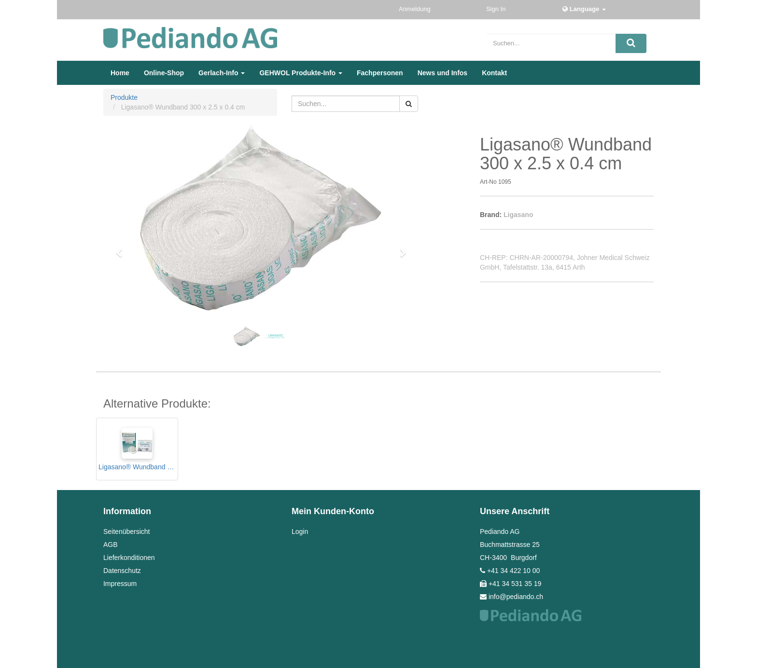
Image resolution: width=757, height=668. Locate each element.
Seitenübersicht (126, 531)
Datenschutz (122, 570)
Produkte (124, 97)
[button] (122, 248)
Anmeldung (415, 9)
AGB (110, 544)
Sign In (496, 9)
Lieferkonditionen (129, 557)
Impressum (120, 583)
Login (300, 531)
